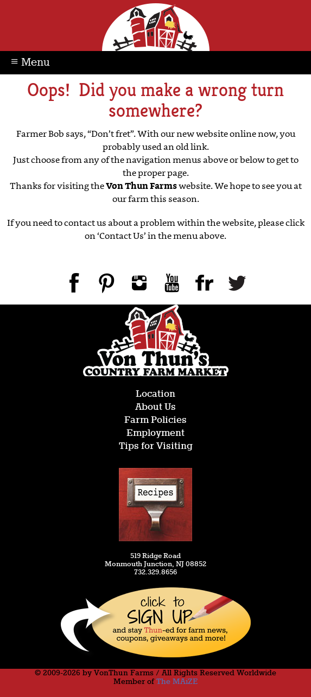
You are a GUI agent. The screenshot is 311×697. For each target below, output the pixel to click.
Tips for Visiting (156, 446)
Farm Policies (155, 420)
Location (155, 394)
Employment (155, 433)
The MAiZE (177, 682)
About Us (155, 407)
